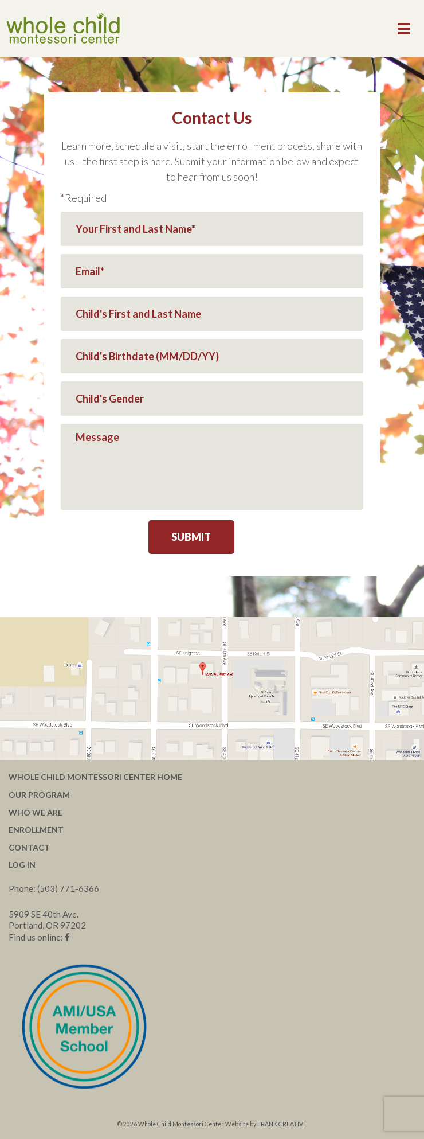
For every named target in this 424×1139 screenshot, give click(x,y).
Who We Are (35, 812)
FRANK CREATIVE (282, 1124)
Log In (22, 864)
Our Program (39, 794)
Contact (29, 847)
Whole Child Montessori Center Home (95, 777)
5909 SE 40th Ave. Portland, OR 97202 (47, 919)
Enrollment (36, 829)
